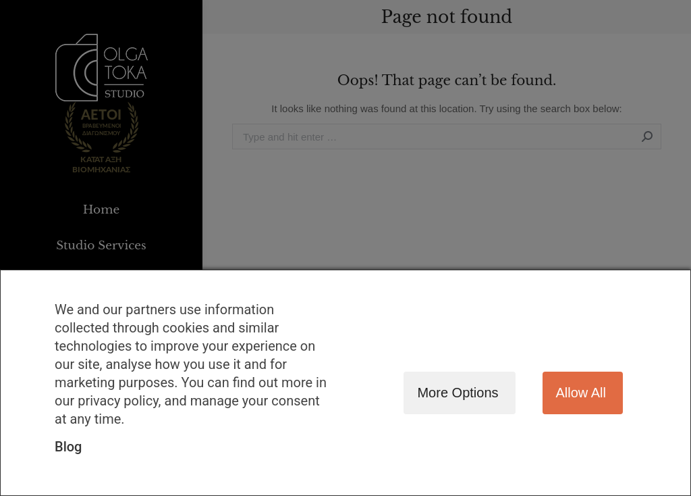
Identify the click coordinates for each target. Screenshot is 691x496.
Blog (68, 447)
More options (457, 392)
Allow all (581, 392)
